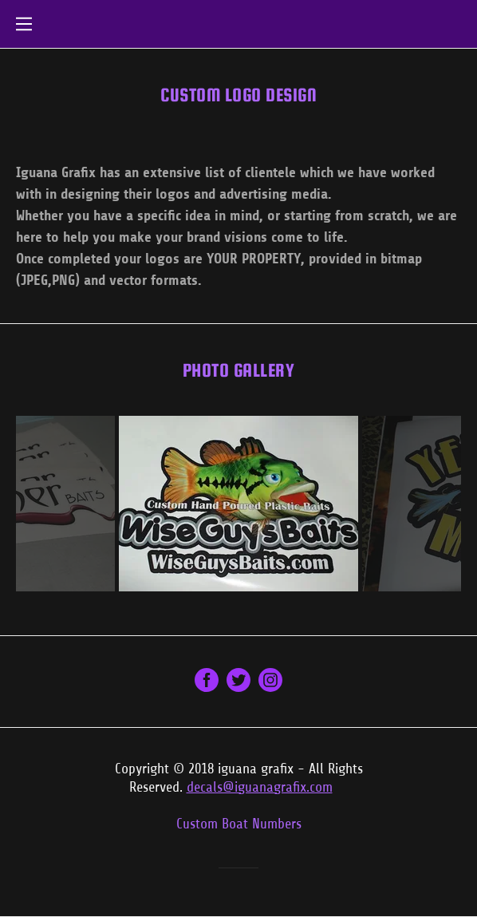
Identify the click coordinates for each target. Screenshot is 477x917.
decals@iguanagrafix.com (260, 787)
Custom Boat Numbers (239, 824)
